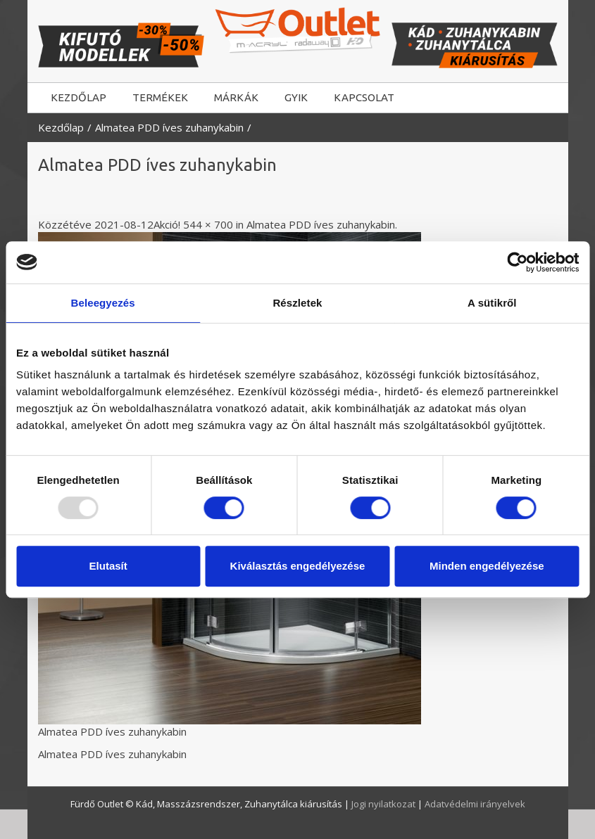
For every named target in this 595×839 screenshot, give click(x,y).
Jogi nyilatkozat (384, 804)
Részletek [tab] (297, 303)
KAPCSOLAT (364, 97)
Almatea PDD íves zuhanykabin (169, 127)
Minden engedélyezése (487, 566)
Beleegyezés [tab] (103, 303)
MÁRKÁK (236, 97)
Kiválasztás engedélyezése (297, 566)
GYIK (296, 97)
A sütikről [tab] (492, 303)
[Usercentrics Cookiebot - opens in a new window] (517, 262)
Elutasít (108, 566)
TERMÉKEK (160, 97)
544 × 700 (208, 224)
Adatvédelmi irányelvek (475, 804)
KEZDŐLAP (78, 97)
